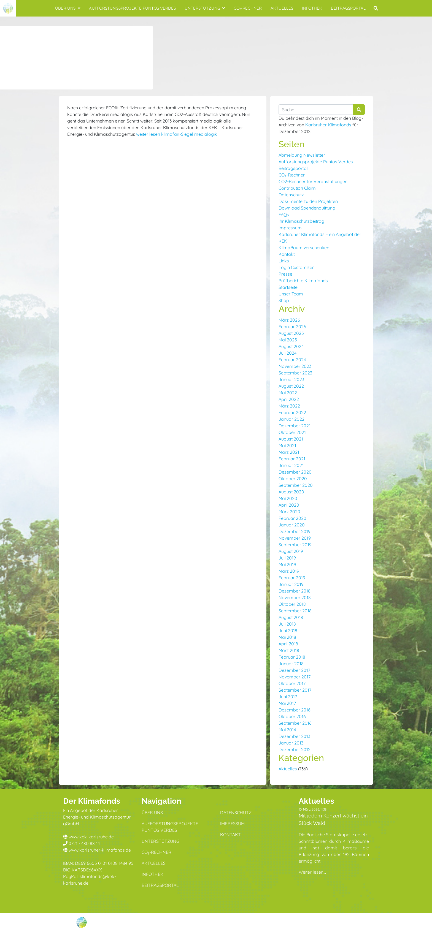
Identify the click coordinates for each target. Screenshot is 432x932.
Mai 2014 (287, 729)
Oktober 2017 (292, 683)
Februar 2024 (292, 359)
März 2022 (289, 406)
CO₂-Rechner (248, 8)
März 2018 (289, 650)
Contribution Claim (297, 188)
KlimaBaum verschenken (304, 247)
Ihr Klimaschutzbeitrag (301, 221)
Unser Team (291, 294)
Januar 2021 (291, 465)
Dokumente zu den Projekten (308, 201)
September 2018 (295, 610)
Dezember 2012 (294, 749)
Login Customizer (296, 267)
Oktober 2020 (293, 478)
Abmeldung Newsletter (302, 155)
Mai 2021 (287, 445)
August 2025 (291, 333)
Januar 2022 (291, 419)
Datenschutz (291, 194)
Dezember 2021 (294, 425)
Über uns (67, 8)
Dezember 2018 (294, 591)
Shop (284, 300)
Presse (285, 274)
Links (284, 260)
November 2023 (295, 366)
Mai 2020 (288, 498)
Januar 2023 (291, 379)
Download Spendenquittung (307, 208)
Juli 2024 (287, 353)
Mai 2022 (288, 392)
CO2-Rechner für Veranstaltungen (313, 181)
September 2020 (296, 485)
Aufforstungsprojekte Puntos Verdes (132, 8)
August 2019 (291, 551)
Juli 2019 (287, 558)
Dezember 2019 (294, 531)
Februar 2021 (292, 458)
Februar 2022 (292, 412)
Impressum (290, 227)
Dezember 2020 (295, 472)
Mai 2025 (288, 340)
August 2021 (291, 439)
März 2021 (289, 452)
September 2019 (295, 544)
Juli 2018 (287, 624)
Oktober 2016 (292, 716)
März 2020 (289, 511)
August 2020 (291, 491)
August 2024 (291, 346)
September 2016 (295, 723)
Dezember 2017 (294, 670)
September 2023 (295, 373)
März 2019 (289, 571)
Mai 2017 (287, 703)
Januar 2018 (291, 663)
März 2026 (289, 320)
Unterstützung (205, 8)
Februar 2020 (292, 518)
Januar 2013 (291, 743)
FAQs (284, 214)
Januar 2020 (292, 525)
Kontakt (287, 254)
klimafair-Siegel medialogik (189, 134)
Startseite (288, 287)
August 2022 (291, 386)
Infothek (312, 8)
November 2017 (294, 677)
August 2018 (291, 617)
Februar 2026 (292, 326)
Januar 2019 (291, 584)
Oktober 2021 (292, 432)
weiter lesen (148, 134)
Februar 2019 (292, 577)
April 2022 (289, 399)
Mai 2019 (287, 564)
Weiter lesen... (312, 872)
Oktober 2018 (292, 604)
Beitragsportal (348, 8)
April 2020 (289, 505)
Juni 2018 (288, 630)
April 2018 (288, 643)
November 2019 (295, 538)
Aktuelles (282, 8)
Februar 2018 (292, 657)
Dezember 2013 (294, 736)
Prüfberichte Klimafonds (303, 280)
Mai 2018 (287, 637)
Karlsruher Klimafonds (328, 124)
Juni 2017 (288, 696)
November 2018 (295, 597)
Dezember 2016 (294, 710)
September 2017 (295, 690)
